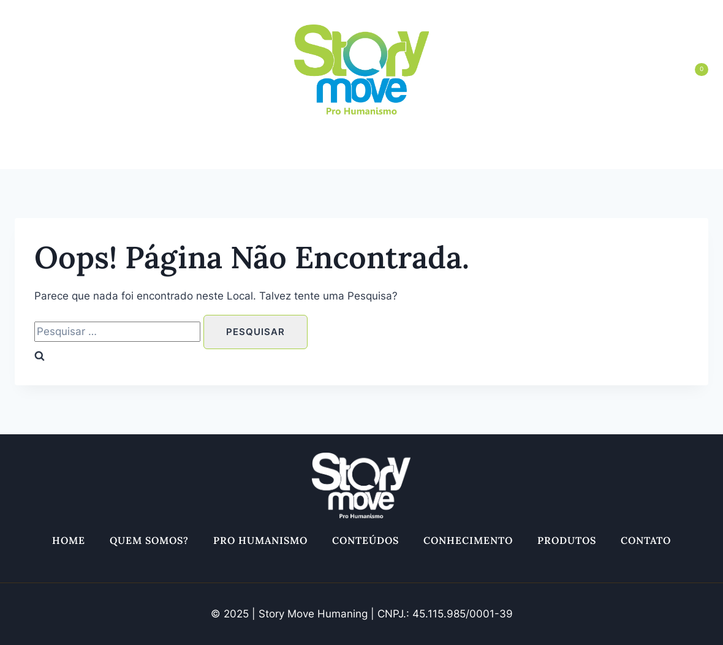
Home (69, 154)
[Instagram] (25, 69)
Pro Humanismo (261, 154)
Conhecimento (467, 154)
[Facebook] (52, 69)
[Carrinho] (688, 69)
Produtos (565, 154)
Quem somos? (150, 154)
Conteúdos (365, 154)
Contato (644, 154)
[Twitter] (79, 69)
